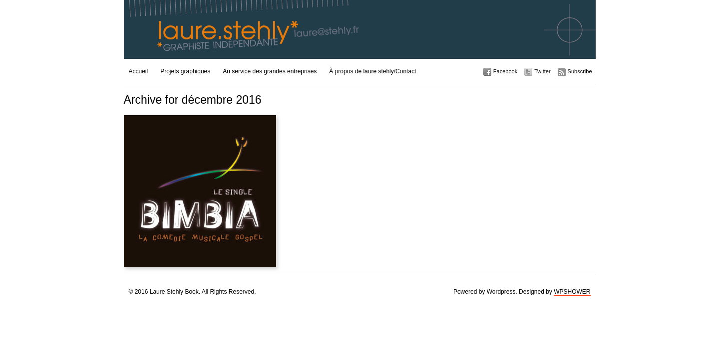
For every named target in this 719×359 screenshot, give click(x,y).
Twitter (542, 71)
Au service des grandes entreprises (270, 71)
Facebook (505, 71)
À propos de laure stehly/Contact (372, 71)
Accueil (138, 71)
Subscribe (580, 71)
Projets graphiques (185, 71)
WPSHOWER (572, 291)
